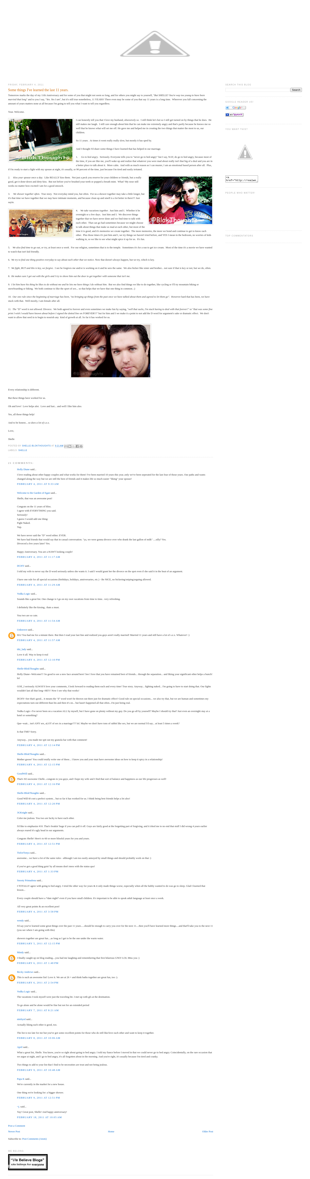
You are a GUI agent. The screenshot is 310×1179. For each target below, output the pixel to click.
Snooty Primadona (26, 880)
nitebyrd (21, 1019)
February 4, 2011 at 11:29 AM (38, 584)
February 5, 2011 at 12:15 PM (38, 943)
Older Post (207, 1131)
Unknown (22, 629)
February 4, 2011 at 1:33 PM (38, 871)
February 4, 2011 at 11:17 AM (38, 556)
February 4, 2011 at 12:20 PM (38, 803)
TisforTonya (23, 852)
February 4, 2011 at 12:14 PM (38, 745)
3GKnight (22, 812)
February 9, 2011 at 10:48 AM (38, 1069)
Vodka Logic (23, 593)
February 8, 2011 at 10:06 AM (38, 1037)
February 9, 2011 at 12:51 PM (38, 1097)
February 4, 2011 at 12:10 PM (38, 659)
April (19, 1047)
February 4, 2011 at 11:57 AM (38, 640)
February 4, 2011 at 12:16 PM (38, 784)
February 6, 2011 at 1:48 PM (38, 963)
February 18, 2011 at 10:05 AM (39, 1117)
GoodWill (22, 773)
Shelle (22, 450)
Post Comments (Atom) (34, 1138)
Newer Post (14, 1131)
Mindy (20, 952)
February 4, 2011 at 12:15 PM (38, 764)
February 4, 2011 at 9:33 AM (38, 483)
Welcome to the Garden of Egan (33, 492)
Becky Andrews (25, 971)
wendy (20, 920)
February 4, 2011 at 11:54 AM (38, 620)
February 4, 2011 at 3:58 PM (38, 911)
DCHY (20, 565)
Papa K (21, 1078)
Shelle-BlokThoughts (28, 668)
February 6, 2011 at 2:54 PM (38, 982)
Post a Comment (16, 1125)
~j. (18, 1106)
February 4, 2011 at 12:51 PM (38, 843)
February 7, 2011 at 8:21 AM (38, 1010)
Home (111, 1131)
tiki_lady (21, 649)
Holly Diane (23, 469)
